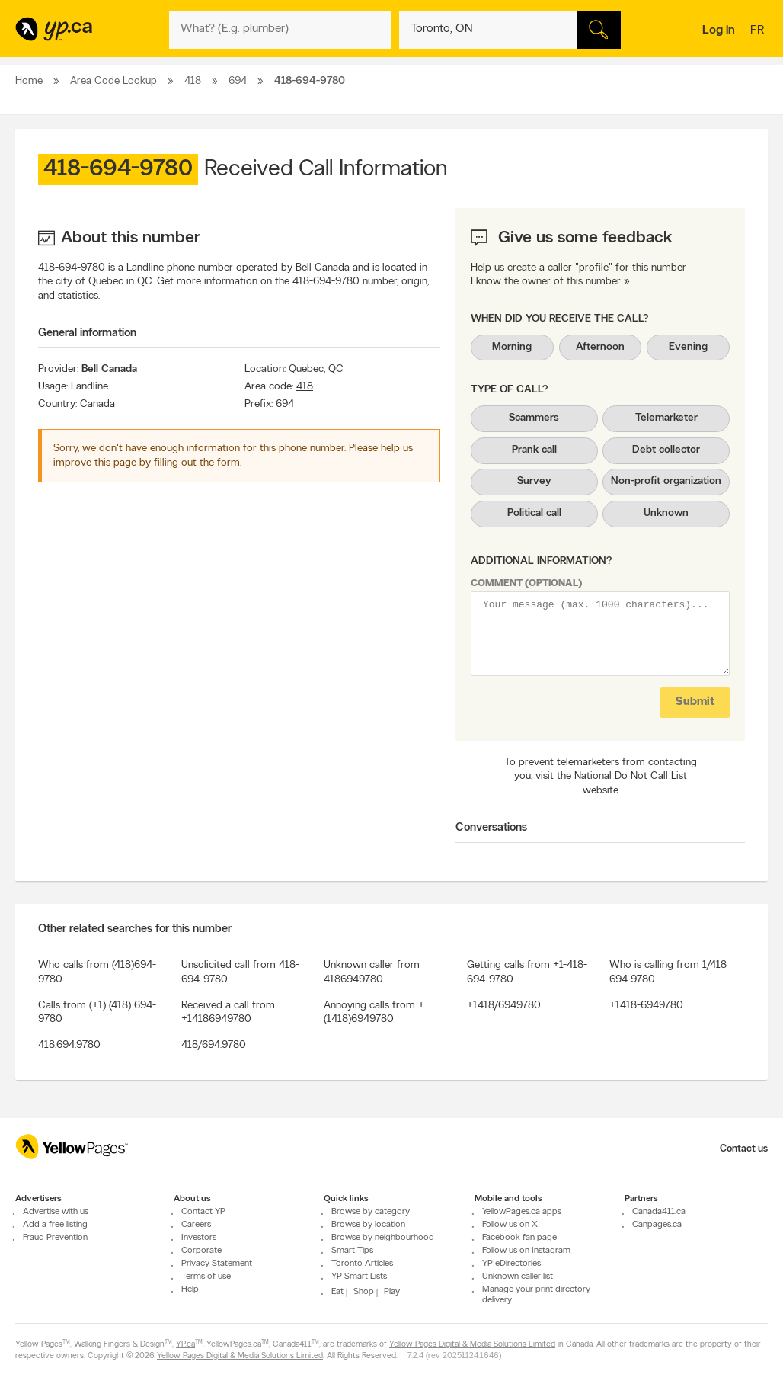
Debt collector (666, 450)
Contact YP (203, 1211)
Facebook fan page (519, 1237)
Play (392, 1291)
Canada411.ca (659, 1211)
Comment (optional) (526, 583)
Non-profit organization (666, 481)
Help (190, 1289)
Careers (196, 1224)
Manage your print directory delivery (536, 1295)
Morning (512, 347)
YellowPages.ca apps (521, 1211)
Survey (534, 481)
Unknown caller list (517, 1276)
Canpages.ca (657, 1224)
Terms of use (206, 1276)
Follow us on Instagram (526, 1250)
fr (759, 31)
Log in (718, 30)
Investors (198, 1237)
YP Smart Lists (359, 1276)
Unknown (666, 513)
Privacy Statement (216, 1263)
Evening (688, 347)
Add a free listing (55, 1224)
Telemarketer (666, 418)
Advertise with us (55, 1211)
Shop (363, 1291)
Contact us (744, 1149)
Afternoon (600, 347)
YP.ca (185, 1345)
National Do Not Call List (630, 776)
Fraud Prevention (55, 1237)
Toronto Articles (362, 1263)
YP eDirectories (511, 1263)
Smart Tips (352, 1250)
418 (304, 386)
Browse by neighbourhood (382, 1237)
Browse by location (368, 1224)
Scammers (534, 418)
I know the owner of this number (546, 281)
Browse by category (370, 1211)
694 (285, 404)
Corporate (201, 1250)
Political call (534, 513)
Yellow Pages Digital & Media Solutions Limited (472, 1345)
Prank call (534, 450)
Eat (337, 1291)
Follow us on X (510, 1224)
